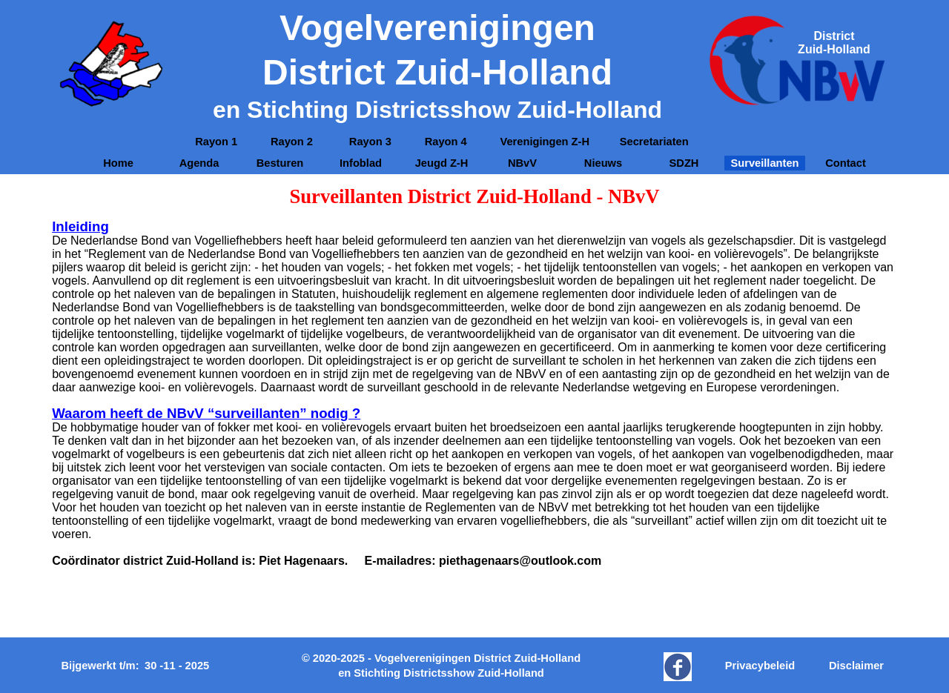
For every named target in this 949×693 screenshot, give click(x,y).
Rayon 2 (293, 141)
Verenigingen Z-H (544, 141)
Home (118, 163)
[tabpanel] (834, 43)
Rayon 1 (216, 141)
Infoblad (361, 163)
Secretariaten (654, 141)
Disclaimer (856, 666)
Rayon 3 (370, 141)
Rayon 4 (446, 141)
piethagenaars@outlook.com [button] (520, 560)
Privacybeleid (760, 666)
